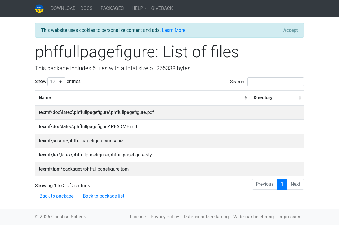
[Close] (291, 30)
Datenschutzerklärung (206, 217)
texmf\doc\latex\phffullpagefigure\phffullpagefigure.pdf (96, 112)
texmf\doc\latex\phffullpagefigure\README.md (88, 126)
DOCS (86, 8)
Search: (267, 81)
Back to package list (103, 196)
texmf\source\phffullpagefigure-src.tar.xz (81, 140)
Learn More (173, 30)
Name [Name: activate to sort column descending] (45, 97)
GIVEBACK (162, 8)
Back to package (57, 196)
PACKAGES (112, 8)
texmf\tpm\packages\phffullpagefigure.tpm (84, 169)
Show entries (58, 81)
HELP (137, 8)
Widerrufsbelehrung (253, 217)
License (138, 217)
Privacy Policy (164, 217)
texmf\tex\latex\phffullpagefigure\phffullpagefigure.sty (95, 155)
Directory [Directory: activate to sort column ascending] (262, 97)
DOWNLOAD (63, 8)
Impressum (290, 217)
